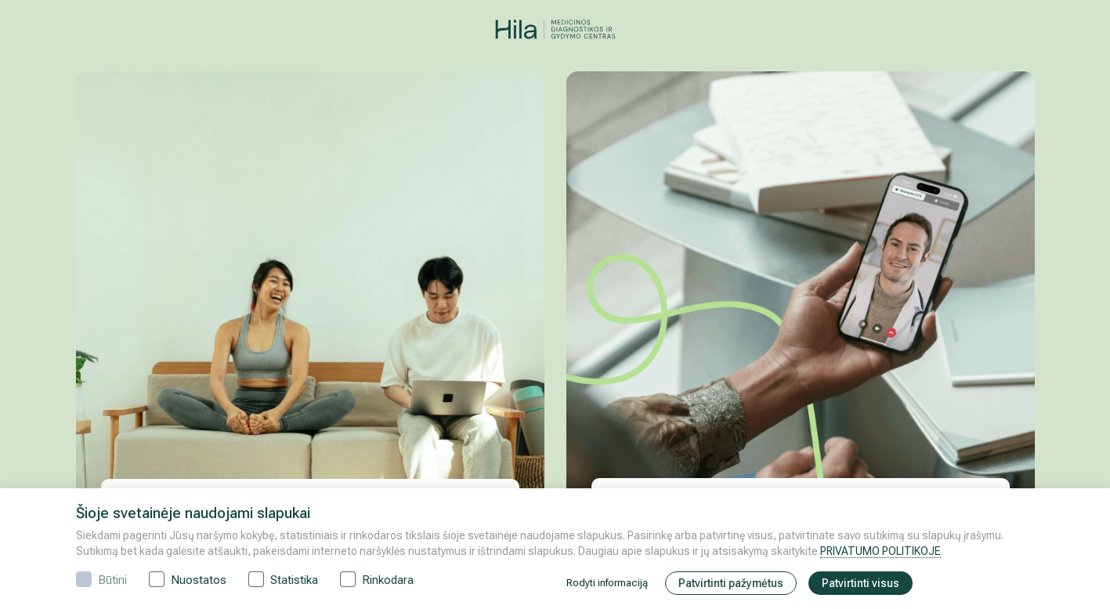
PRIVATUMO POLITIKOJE (880, 551)
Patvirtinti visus (860, 583)
